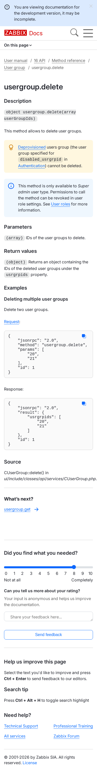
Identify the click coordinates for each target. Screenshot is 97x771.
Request (11, 318)
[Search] (74, 33)
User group (14, 67)
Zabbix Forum (66, 736)
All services (14, 736)
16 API (39, 60)
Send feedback (48, 635)
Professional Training (73, 725)
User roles (60, 202)
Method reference (68, 60)
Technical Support (21, 725)
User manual (15, 60)
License (30, 762)
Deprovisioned (32, 146)
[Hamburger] (88, 33)
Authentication (31, 164)
